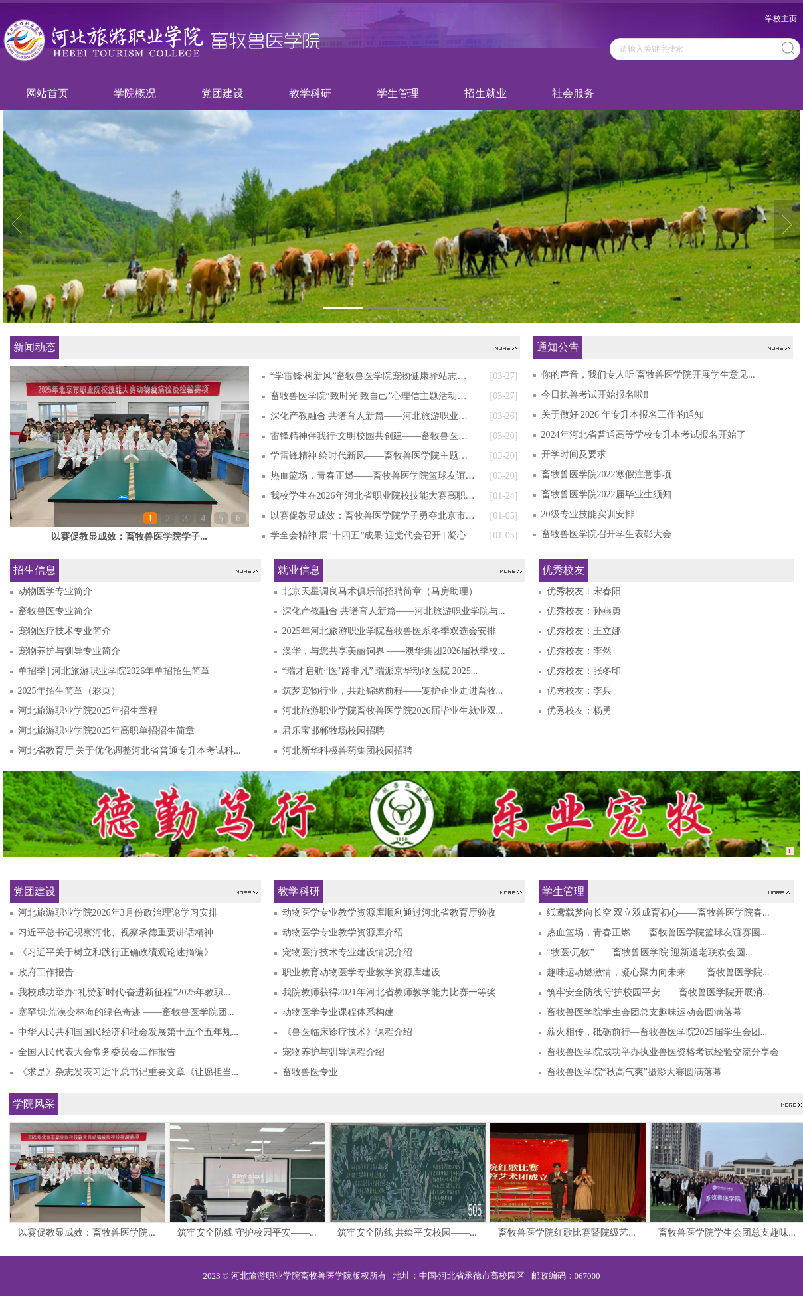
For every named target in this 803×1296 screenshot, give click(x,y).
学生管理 (398, 93)
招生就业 (485, 93)
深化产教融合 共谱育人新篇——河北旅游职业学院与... (393, 611)
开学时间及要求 (573, 454)
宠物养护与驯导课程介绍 (333, 1052)
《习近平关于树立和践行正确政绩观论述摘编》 (115, 952)
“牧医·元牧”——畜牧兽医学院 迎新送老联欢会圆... (650, 952)
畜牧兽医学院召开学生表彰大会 (606, 534)
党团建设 (222, 93)
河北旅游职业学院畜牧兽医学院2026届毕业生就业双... (392, 711)
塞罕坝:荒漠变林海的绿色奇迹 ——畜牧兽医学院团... (126, 1012)
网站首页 (47, 93)
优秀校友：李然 (579, 651)
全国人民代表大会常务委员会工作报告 (97, 1052)
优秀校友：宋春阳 (584, 591)
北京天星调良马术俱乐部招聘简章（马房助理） (380, 591)
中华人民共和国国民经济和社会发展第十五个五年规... (128, 1032)
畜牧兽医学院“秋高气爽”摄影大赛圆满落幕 (634, 1072)
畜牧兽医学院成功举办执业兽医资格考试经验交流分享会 (663, 1052)
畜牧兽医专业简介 (55, 611)
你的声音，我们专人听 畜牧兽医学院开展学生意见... (648, 375)
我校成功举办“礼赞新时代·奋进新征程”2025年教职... (124, 992)
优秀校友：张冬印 (584, 671)
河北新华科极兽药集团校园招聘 (347, 751)
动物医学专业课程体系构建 (338, 1012)
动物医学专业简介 (55, 591)
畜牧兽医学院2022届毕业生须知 (606, 494)
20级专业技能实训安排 (587, 514)
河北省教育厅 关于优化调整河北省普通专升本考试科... (129, 751)
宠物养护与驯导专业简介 (69, 651)
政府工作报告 (46, 972)
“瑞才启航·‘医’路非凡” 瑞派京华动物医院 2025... (380, 671)
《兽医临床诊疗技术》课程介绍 (347, 1032)
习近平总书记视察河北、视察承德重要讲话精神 (115, 932)
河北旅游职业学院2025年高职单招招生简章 (106, 731)
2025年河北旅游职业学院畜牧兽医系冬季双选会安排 (389, 631)
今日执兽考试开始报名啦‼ (595, 395)
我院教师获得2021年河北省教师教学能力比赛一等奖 (389, 992)
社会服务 (573, 93)
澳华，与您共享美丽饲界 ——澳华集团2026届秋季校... (393, 651)
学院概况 (135, 93)
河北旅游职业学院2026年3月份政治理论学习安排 (118, 913)
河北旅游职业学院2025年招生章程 (87, 711)
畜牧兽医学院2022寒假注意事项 (606, 474)
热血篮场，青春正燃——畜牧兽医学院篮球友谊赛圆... (657, 932)
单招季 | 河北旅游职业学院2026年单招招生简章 (114, 671)
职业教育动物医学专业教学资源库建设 (361, 972)
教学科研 (310, 93)
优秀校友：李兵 (579, 691)
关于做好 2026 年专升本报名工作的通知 (622, 415)
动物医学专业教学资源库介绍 (342, 932)
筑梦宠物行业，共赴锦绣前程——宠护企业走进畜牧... (392, 691)
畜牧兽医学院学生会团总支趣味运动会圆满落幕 (644, 1012)
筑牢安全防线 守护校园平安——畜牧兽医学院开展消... (658, 992)
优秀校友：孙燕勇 (584, 611)
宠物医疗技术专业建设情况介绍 (347, 952)
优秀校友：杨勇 (579, 711)
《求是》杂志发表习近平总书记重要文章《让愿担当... (128, 1072)
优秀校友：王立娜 (584, 631)
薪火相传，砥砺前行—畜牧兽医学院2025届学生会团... (657, 1032)
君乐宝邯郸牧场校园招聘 (333, 731)
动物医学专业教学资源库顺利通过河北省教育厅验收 (389, 913)
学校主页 (781, 18)
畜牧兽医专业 (310, 1072)
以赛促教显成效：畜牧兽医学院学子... (129, 537)
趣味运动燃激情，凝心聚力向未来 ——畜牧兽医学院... (658, 972)
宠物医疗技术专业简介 (64, 631)
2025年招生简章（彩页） (69, 691)
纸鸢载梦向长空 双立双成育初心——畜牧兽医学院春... (658, 913)
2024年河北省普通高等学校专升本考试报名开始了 (643, 435)
